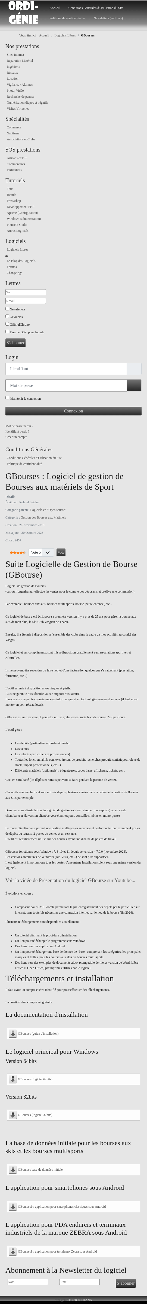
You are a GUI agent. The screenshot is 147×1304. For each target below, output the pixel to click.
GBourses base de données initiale (40, 1170)
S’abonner (15, 342)
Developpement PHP (20, 207)
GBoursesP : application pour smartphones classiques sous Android (62, 1207)
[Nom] (25, 292)
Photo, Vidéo (15, 91)
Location (12, 79)
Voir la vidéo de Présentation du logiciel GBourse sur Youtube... (70, 880)
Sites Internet (15, 55)
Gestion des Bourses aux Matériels (43, 517)
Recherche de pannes (20, 96)
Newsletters (17, 309)
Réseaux (12, 73)
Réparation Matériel (20, 61)
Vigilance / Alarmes (20, 85)
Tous (10, 189)
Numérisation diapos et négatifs (27, 102)
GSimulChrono (20, 324)
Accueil (54, 8)
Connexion (73, 411)
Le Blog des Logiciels (21, 261)
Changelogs (14, 273)
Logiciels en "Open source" (48, 510)
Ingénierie (13, 67)
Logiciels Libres (17, 249)
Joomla (11, 195)
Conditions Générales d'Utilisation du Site (95, 8)
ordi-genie (61, 1300)
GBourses (16, 317)
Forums (12, 267)
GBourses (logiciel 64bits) (35, 1079)
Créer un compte (16, 437)
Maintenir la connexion (25, 398)
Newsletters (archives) (108, 18)
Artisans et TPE (17, 158)
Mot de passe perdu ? (19, 426)
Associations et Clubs (21, 139)
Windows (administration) (24, 219)
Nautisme (13, 133)
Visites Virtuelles (18, 108)
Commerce (14, 127)
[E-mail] (25, 301)
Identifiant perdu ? (17, 431)
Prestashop (14, 201)
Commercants (16, 164)
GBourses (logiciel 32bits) (35, 1115)
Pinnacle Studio (17, 225)
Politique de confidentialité (67, 18)
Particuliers (14, 170)
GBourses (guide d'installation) (38, 1033)
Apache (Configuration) (22, 213)
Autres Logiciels (18, 231)
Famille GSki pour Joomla (27, 332)
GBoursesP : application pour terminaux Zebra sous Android (57, 1251)
